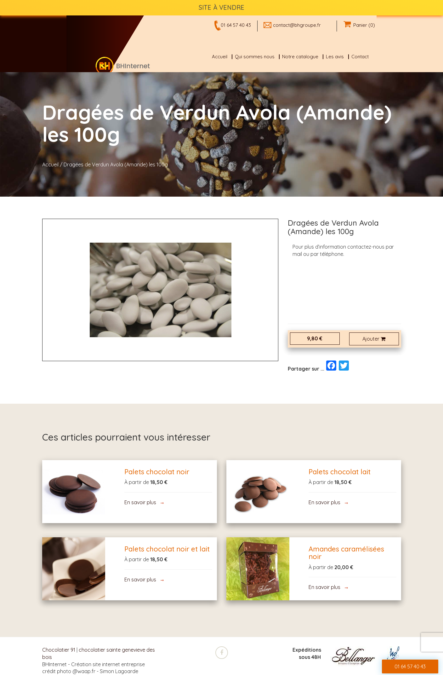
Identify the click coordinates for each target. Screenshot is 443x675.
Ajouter (373, 339)
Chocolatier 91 (58, 650)
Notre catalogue (300, 57)
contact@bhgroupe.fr (297, 25)
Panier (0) (359, 25)
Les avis (335, 57)
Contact (360, 57)
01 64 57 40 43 (236, 25)
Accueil (219, 57)
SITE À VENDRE (221, 7)
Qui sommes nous (255, 57)
